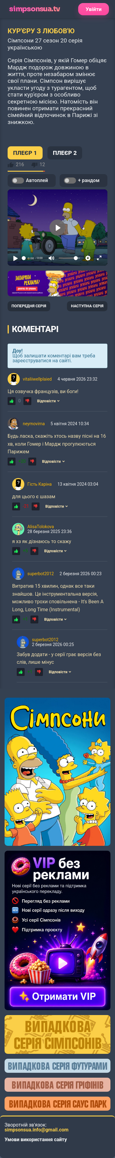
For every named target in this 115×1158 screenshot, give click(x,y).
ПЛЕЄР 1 (25, 152)
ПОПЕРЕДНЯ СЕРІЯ (29, 306)
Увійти (93, 9)
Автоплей (30, 180)
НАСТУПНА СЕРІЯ (87, 306)
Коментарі (35, 329)
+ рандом (81, 180)
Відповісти (48, 401)
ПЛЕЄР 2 (65, 152)
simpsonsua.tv (34, 9)
